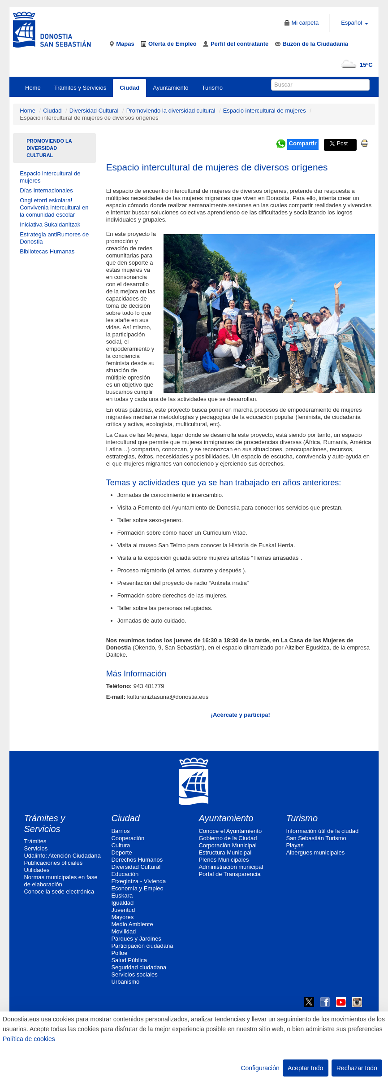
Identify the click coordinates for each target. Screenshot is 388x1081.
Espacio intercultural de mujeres (264, 110)
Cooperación (127, 838)
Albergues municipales (315, 852)
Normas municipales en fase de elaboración (60, 881)
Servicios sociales (134, 974)
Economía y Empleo (137, 888)
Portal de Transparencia (229, 874)
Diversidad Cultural (94, 110)
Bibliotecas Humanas (47, 251)
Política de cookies (29, 1038)
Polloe (119, 953)
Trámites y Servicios (80, 87)
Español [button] (354, 22)
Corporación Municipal (227, 845)
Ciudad (129, 87)
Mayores (122, 917)
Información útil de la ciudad (322, 831)
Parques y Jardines (136, 938)
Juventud (123, 910)
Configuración (260, 1068)
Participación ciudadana (142, 945)
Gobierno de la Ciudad (227, 838)
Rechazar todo (356, 1068)
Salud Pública (129, 960)
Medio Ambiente (132, 924)
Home (33, 87)
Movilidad (123, 931)
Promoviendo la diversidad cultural (171, 110)
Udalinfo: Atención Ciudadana (62, 855)
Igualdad (122, 902)
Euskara (122, 895)
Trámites (35, 841)
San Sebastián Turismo (316, 838)
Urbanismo (125, 981)
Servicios (35, 848)
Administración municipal (230, 866)
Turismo (212, 87)
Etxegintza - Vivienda (138, 881)
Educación (124, 874)
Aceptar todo (305, 1068)
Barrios (120, 831)
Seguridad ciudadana (138, 967)
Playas (294, 845)
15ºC (355, 64)
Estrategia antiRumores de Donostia (54, 238)
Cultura (120, 845)
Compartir (303, 143)
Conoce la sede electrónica (59, 891)
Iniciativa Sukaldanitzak (50, 224)
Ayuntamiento (170, 87)
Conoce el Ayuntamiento (230, 831)
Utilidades (36, 870)
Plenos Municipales (223, 859)
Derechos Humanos (137, 859)
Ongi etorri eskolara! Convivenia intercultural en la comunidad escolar (54, 207)
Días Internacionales (46, 190)
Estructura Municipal (224, 852)
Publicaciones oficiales (53, 862)
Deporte (121, 852)
